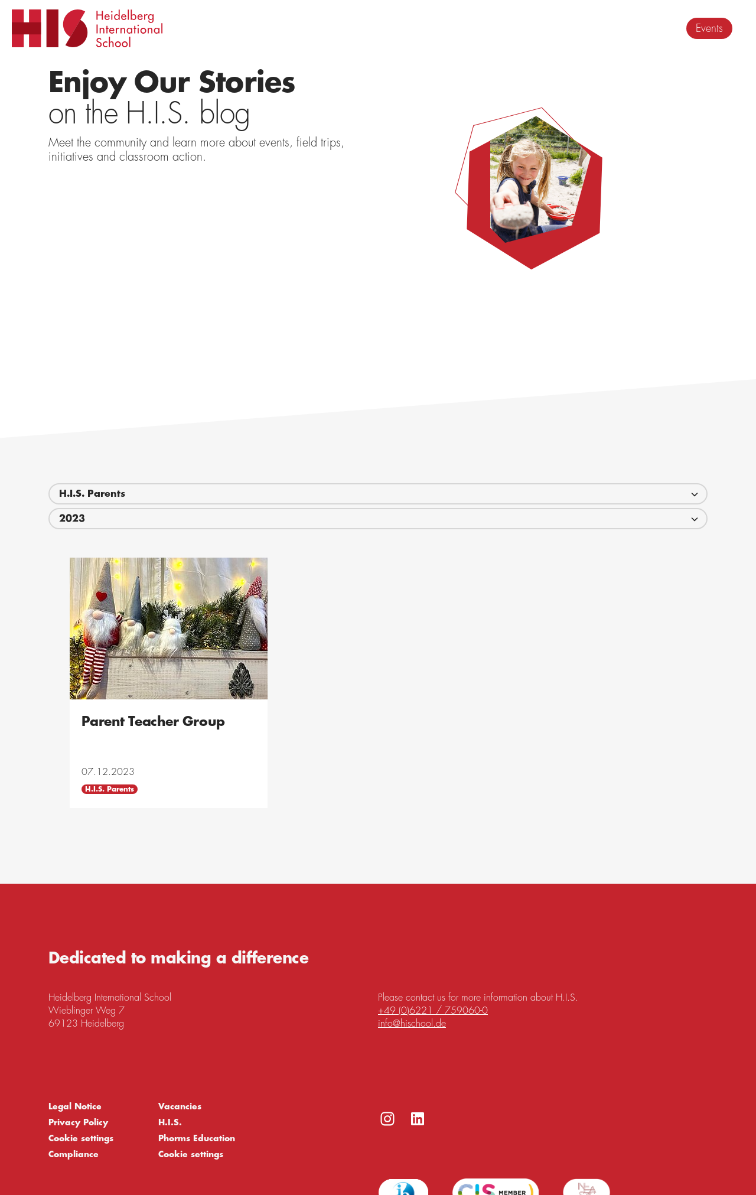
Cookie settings (80, 1138)
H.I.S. (170, 1122)
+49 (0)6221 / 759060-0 (433, 1010)
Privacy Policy (78, 1122)
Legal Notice (75, 1106)
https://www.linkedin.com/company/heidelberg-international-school (417, 1118)
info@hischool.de (412, 1023)
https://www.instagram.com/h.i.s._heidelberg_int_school (387, 1118)
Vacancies (179, 1106)
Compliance (73, 1154)
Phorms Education (196, 1138)
